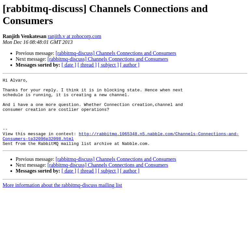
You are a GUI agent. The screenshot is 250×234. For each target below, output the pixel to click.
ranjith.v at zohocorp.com (74, 36)
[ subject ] (108, 65)
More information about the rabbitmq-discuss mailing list (62, 199)
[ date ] (69, 65)
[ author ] (130, 65)
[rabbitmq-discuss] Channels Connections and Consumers (116, 53)
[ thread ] (87, 65)
